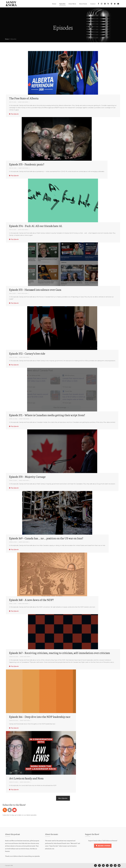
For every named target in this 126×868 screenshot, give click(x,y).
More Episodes (63, 798)
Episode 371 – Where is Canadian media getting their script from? (47, 415)
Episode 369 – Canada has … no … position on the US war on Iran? (46, 538)
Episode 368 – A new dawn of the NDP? (31, 600)
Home (54, 4)
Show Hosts (83, 4)
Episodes (62, 4)
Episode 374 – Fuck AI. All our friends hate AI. (35, 226)
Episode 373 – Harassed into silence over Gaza (35, 290)
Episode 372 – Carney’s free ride (27, 353)
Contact (93, 4)
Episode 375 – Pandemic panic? (26, 164)
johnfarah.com (49, 849)
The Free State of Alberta (23, 98)
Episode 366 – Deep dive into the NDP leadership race (39, 717)
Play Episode (14, 114)
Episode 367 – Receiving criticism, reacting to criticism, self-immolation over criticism (59, 653)
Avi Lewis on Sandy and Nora (26, 778)
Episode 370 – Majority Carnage (27, 477)
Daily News (72, 4)
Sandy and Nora (23, 102)
